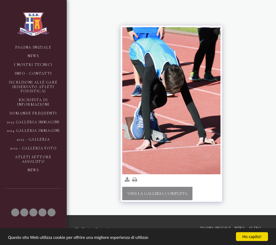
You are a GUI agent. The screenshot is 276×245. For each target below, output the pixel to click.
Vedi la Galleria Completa (157, 193)
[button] (15, 212)
